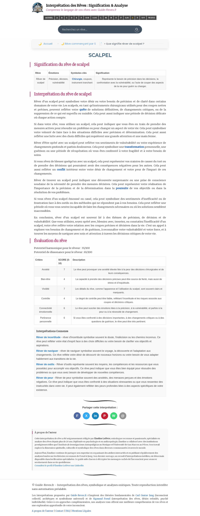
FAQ (68, 511)
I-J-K (95, 18)
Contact (59, 511)
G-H (87, 18)
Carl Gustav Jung (144, 495)
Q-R (126, 18)
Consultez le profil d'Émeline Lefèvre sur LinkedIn (59, 465)
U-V (143, 18)
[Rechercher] (136, 29)
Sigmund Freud (101, 498)
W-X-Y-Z (151, 18)
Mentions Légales (81, 511)
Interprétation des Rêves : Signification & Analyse (87, 5)
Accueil (49, 18)
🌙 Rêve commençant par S (78, 43)
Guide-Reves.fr (79, 495)
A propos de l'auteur (42, 511)
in (95, 416)
